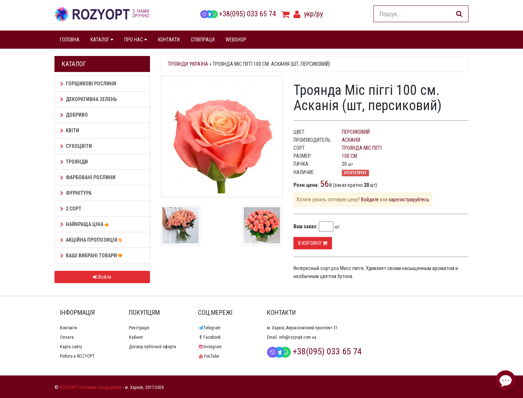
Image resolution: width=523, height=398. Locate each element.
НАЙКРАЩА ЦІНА (85, 224)
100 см (349, 156)
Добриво (74, 115)
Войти (102, 277)
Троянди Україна (188, 64)
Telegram (209, 327)
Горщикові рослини (88, 84)
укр (309, 13)
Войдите (370, 199)
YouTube (208, 356)
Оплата (67, 337)
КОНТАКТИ (169, 40)
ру (319, 13)
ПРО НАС (135, 40)
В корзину (312, 243)
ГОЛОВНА (70, 40)
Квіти (69, 130)
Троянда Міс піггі (362, 148)
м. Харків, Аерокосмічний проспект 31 (302, 327)
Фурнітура (76, 193)
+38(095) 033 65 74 (238, 13)
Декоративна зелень (88, 99)
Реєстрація (139, 327)
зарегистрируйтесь (409, 199)
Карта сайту (71, 346)
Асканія (351, 140)
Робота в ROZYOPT (77, 356)
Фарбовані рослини (87, 177)
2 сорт (70, 209)
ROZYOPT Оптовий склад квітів (91, 387)
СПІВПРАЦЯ (203, 40)
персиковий (356, 132)
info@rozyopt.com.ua (297, 337)
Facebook (209, 337)
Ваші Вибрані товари (92, 255)
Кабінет (136, 337)
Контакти (68, 327)
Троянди (74, 162)
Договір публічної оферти (152, 346)
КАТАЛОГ (101, 40)
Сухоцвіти (76, 146)
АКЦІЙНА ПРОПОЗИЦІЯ (92, 240)
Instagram (210, 346)
